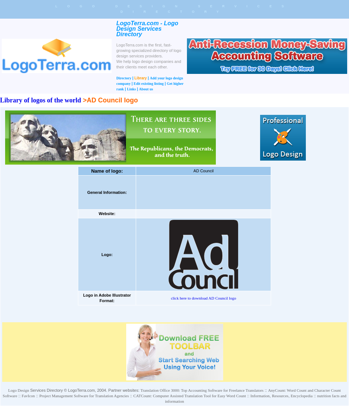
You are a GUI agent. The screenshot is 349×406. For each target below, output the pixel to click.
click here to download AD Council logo (203, 298)
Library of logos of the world (40, 100)
